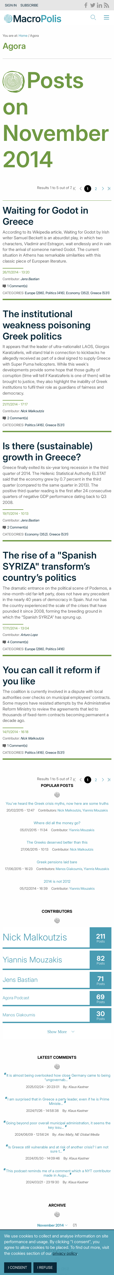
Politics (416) (55, 293)
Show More (57, 1032)
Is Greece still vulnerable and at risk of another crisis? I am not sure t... (58, 1149)
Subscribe (29, 5)
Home (23, 35)
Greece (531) (100, 293)
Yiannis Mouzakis (95, 810)
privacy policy (65, 1253)
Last (108, 188)
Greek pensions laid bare (57, 862)
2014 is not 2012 (57, 881)
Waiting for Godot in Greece (45, 216)
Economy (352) (77, 293)
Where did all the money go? (57, 823)
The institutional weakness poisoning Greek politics (47, 325)
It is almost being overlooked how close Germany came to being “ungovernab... (58, 1077)
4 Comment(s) (17, 642)
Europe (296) (34, 293)
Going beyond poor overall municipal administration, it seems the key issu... (58, 1125)
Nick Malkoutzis (32, 411)
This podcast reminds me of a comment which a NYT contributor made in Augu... (58, 1173)
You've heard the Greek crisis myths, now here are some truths (57, 803)
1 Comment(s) (17, 286)
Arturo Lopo (29, 635)
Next (103, 188)
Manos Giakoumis (69, 869)
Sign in (11, 5)
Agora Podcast (16, 997)
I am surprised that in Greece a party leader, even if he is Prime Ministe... (58, 1101)
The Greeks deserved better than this (57, 842)
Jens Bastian (29, 279)
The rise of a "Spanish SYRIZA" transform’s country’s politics (50, 566)
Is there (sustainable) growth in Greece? (48, 451)
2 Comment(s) (17, 418)
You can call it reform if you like (51, 675)
